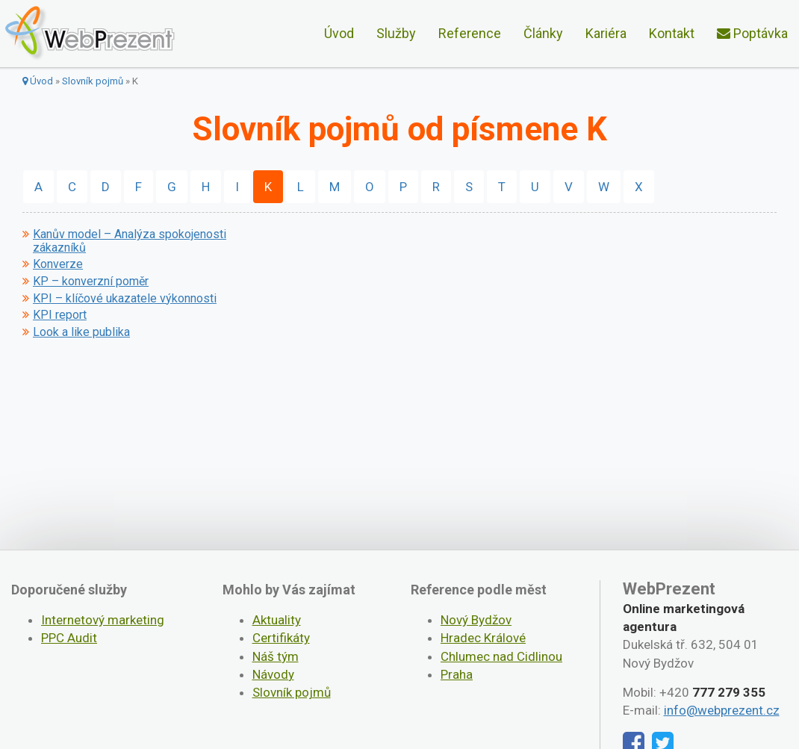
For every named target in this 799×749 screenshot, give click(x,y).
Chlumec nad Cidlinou (501, 656)
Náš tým (275, 656)
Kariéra (606, 33)
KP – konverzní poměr (91, 281)
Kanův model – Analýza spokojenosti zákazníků (129, 241)
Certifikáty (281, 637)
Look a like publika (81, 332)
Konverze (58, 264)
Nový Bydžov (476, 619)
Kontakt (671, 33)
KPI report (60, 315)
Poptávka (752, 33)
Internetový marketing (102, 619)
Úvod (339, 33)
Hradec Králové (483, 637)
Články (543, 33)
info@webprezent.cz (722, 710)
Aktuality (276, 619)
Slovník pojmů (92, 81)
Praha (457, 674)
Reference (469, 33)
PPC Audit (69, 637)
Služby (396, 33)
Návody (273, 674)
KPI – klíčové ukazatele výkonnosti (125, 298)
